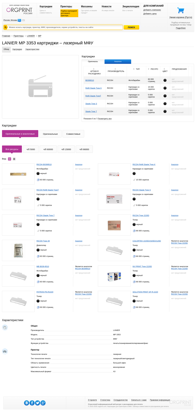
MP (39, 36)
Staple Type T (91, 111)
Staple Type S (91, 104)
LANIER (31, 36)
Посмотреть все (105, 119)
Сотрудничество (121, 400)
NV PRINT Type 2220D (142, 266)
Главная (6, 36)
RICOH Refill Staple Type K (144, 164)
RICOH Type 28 (43, 241)
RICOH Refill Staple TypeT (48, 190)
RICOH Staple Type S (142, 190)
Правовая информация (160, 400)
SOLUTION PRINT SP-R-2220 (145, 292)
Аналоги (78, 164)
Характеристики (32, 49)
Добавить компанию (152, 10)
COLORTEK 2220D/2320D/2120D (147, 241)
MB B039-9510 (43, 266)
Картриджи (46, 6)
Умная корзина (180, 17)
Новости (106, 6)
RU (19, 20)
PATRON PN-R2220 (45, 292)
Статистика (105, 400)
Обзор (6, 49)
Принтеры (66, 6)
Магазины (86, 6)
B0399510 (89, 80)
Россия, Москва (10, 20)
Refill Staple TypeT (93, 96)
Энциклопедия (130, 6)
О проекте (92, 400)
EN (23, 20)
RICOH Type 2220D (141, 215)
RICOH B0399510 (44, 164)
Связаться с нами (139, 400)
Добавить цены (150, 14)
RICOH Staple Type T (46, 215)
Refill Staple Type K (93, 88)
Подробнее (181, 28)
